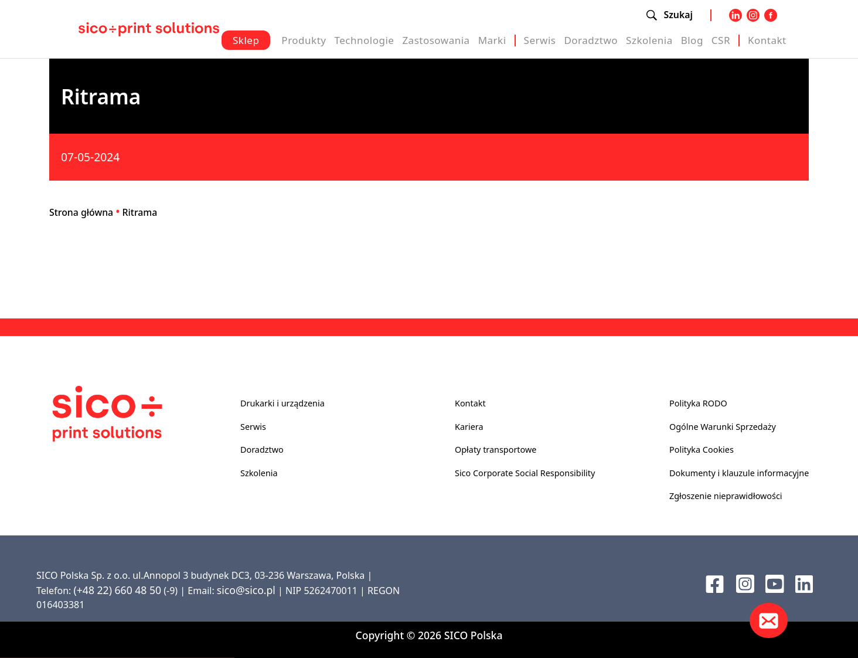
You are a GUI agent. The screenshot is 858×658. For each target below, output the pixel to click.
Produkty (303, 40)
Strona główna (81, 212)
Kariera (469, 426)
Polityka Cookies (701, 449)
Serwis (540, 40)
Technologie (364, 40)
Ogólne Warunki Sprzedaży (722, 426)
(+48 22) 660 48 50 (117, 590)
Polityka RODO (698, 403)
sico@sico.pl (246, 590)
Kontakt (767, 40)
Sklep (246, 40)
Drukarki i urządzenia (282, 403)
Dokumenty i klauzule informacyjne (739, 473)
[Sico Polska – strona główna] (149, 28)
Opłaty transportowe (495, 449)
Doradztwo (591, 40)
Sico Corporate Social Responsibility (525, 473)
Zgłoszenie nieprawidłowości (725, 495)
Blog (692, 40)
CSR (720, 40)
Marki (492, 40)
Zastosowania (435, 40)
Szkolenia (649, 40)
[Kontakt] (769, 620)
